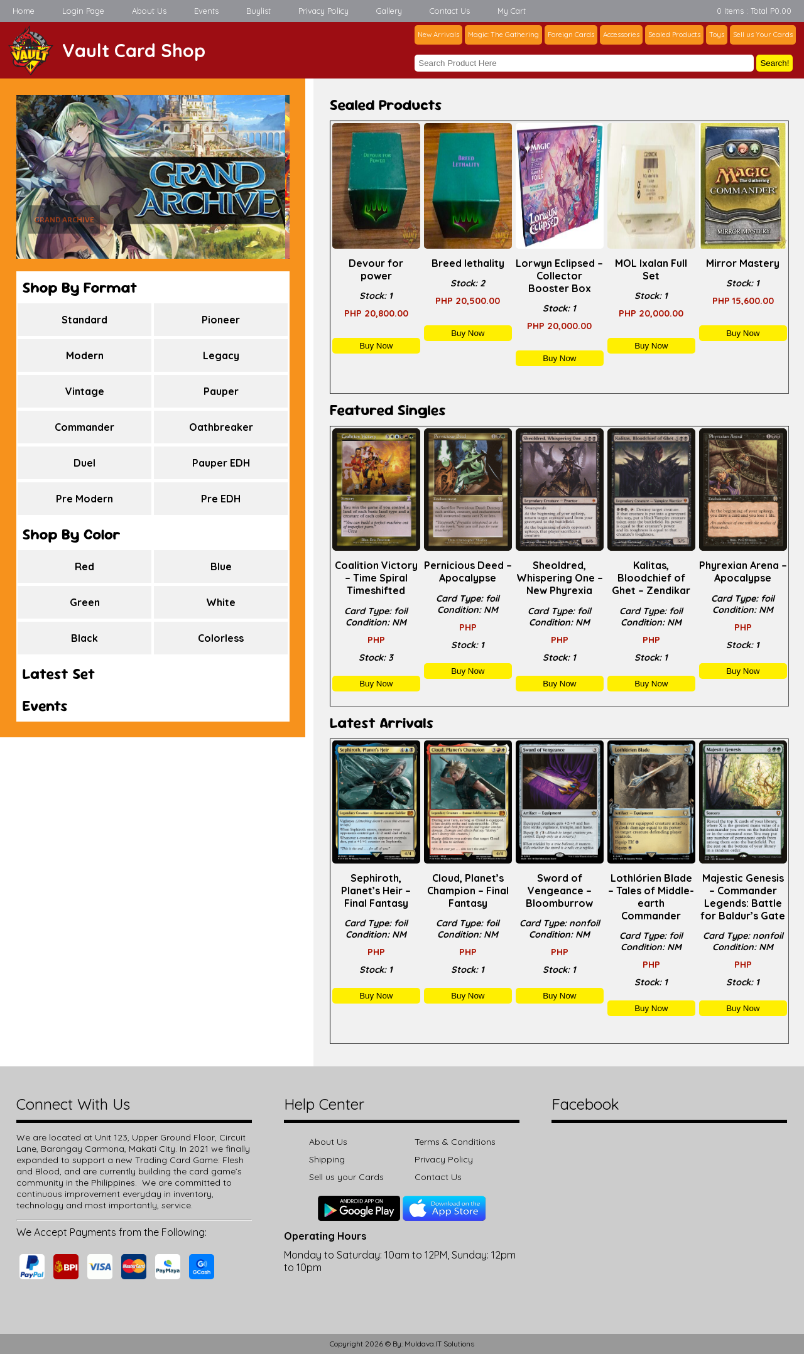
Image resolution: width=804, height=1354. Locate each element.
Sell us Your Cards (763, 34)
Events (206, 11)
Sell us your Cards (346, 1177)
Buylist (258, 11)
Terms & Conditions (455, 1141)
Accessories (621, 34)
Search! (774, 63)
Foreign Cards (571, 34)
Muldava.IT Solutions (439, 1343)
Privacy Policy (323, 11)
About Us (149, 11)
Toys (716, 34)
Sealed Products (674, 34)
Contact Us (450, 11)
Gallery (389, 11)
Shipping (327, 1159)
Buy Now (376, 345)
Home (24, 11)
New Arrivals (438, 34)
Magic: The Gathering (503, 34)
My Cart (511, 11)
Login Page (83, 11)
